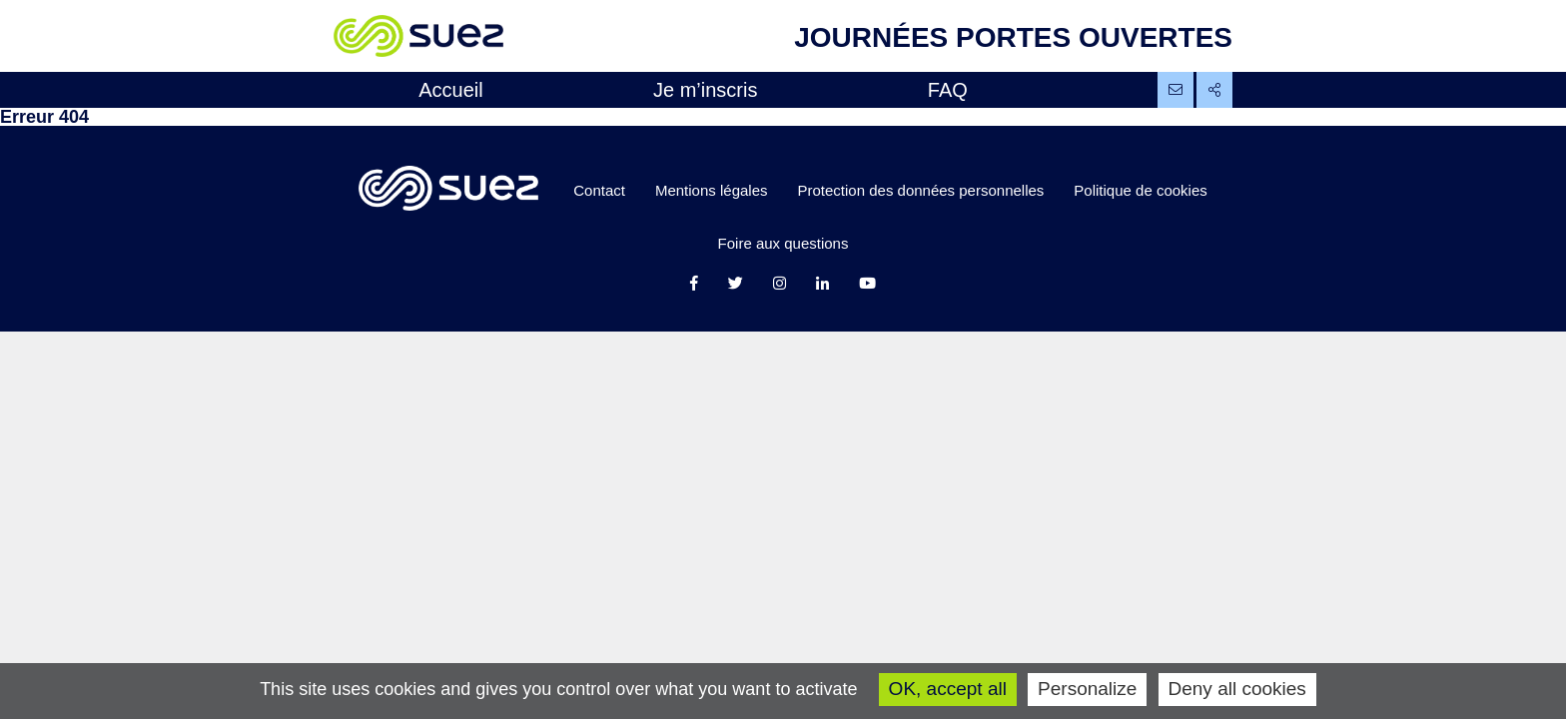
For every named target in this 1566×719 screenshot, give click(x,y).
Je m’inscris (705, 90)
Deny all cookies (1237, 688)
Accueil (450, 90)
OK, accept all (948, 688)
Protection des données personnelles (921, 190)
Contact (599, 190)
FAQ (948, 90)
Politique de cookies (1140, 190)
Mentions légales (711, 190)
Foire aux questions (783, 243)
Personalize (1087, 688)
